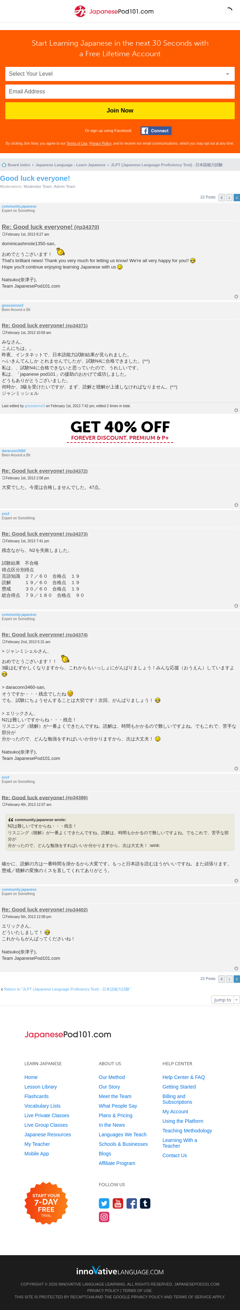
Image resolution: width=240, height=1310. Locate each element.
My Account (175, 1111)
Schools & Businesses (123, 1144)
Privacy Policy (101, 143)
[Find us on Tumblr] (145, 1203)
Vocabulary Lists (42, 1106)
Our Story (109, 1087)
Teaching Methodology (187, 1130)
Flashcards (36, 1096)
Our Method (112, 1077)
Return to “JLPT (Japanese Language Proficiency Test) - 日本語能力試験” (67, 989)
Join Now (120, 110)
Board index (19, 165)
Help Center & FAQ (183, 1077)
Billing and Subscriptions (177, 1099)
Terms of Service (192, 1297)
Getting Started (179, 1087)
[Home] (113, 17)
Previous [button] (221, 197)
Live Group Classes (46, 1125)
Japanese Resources (47, 1134)
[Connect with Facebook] (156, 131)
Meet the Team (115, 1096)
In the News (112, 1125)
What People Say (118, 1106)
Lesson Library (40, 1087)
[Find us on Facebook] (131, 1203)
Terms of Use (77, 143)
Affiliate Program (117, 1163)
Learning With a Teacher (179, 1143)
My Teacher (37, 1144)
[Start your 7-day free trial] (46, 1203)
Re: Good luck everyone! (37, 227)
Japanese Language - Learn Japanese (70, 165)
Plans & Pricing (115, 1115)
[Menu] (11, 11)
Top (236, 297)
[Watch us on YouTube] (118, 1203)
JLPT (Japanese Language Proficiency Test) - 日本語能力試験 (167, 165)
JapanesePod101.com (196, 1284)
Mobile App (36, 1153)
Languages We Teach (123, 1134)
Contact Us (174, 1155)
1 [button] (229, 198)
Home (31, 1077)
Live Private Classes (46, 1115)
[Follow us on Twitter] (104, 1203)
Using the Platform (182, 1121)
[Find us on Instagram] (104, 1216)
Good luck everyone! (35, 178)
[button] (228, 11)
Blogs (105, 1153)
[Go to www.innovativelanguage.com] (120, 1270)
